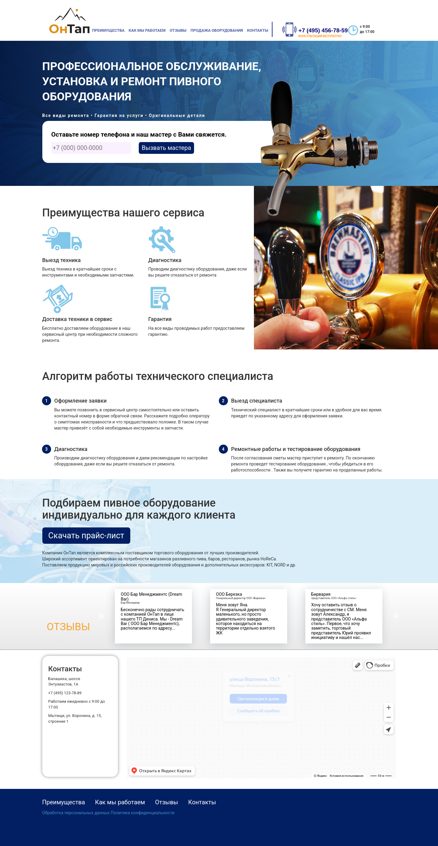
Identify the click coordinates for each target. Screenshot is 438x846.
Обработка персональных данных (76, 812)
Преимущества (108, 30)
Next (396, 616)
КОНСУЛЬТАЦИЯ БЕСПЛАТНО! (319, 36)
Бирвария (321, 594)
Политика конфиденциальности (142, 812)
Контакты (257, 30)
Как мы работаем (147, 30)
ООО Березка (229, 594)
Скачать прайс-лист (86, 535)
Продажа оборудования (216, 30)
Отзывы (178, 30)
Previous (101, 616)
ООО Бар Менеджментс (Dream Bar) (151, 596)
